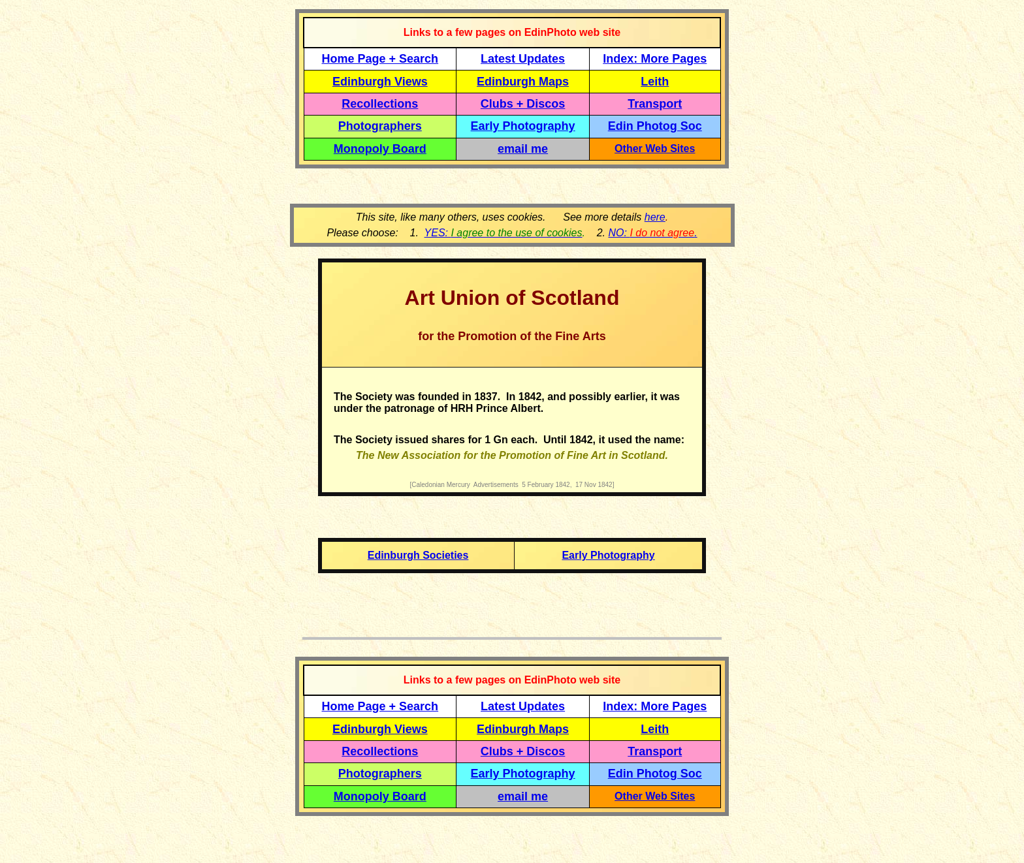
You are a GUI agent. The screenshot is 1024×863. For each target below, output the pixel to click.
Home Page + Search (380, 58)
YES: (503, 232)
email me (523, 148)
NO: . (652, 232)
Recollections (380, 103)
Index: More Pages (655, 58)
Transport (655, 103)
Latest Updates (523, 58)
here (655, 217)
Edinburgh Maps (523, 81)
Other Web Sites (655, 148)
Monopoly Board (380, 148)
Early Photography (523, 126)
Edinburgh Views (380, 81)
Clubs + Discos (523, 103)
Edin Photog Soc (655, 126)
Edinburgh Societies (418, 555)
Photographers (380, 126)
